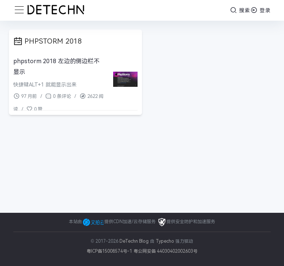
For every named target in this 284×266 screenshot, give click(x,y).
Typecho (165, 241)
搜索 (240, 10)
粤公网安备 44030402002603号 (165, 251)
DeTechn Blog (134, 241)
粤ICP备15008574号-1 (109, 251)
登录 (260, 10)
